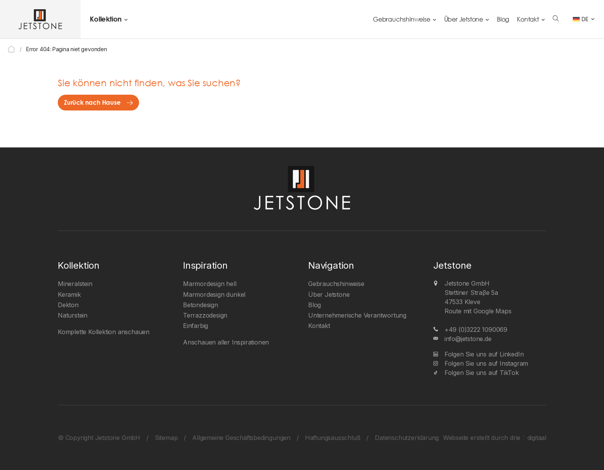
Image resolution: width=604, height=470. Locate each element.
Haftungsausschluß (333, 438)
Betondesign (200, 305)
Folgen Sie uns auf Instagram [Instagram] (486, 363)
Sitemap (166, 438)
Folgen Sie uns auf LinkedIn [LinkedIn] (484, 354)
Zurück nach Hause (92, 102)
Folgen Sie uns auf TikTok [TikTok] (482, 372)
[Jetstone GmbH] (40, 19)
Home (11, 49)
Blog (503, 19)
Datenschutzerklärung (407, 438)
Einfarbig (195, 326)
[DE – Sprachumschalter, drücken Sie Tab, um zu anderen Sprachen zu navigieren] (584, 19)
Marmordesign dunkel (214, 294)
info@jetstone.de (468, 339)
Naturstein (72, 315)
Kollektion (106, 19)
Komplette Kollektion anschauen (103, 332)
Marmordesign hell (210, 284)
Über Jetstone (463, 19)
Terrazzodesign (205, 315)
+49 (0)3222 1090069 (476, 329)
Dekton (68, 305)
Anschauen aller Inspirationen (226, 342)
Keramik (69, 294)
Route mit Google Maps (478, 311)
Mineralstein (75, 284)
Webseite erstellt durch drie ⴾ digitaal (494, 438)
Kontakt (528, 19)
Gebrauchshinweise (401, 19)
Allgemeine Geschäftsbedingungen (241, 438)
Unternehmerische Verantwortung (357, 315)
